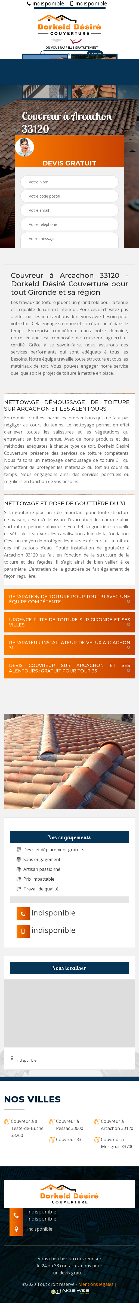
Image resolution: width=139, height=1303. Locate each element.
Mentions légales (95, 1284)
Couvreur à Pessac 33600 (66, 1124)
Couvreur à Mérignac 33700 (114, 1143)
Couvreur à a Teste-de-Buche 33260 (24, 1128)
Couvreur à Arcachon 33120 (113, 1124)
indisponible (45, 3)
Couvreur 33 (65, 1139)
